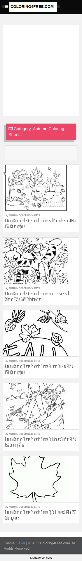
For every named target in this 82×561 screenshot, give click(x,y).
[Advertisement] (41, 68)
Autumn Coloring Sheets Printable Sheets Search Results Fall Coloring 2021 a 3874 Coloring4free (36, 296)
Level (21, 543)
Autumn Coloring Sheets (24, 215)
